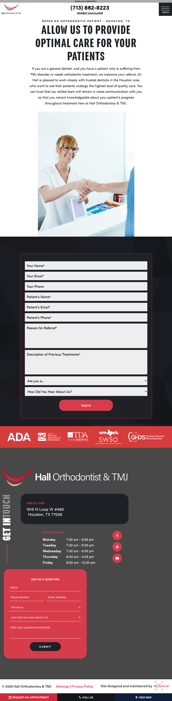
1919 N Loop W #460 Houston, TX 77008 (45, 509)
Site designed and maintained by (133, 686)
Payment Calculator (90, 13)
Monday (49, 539)
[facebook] (117, 535)
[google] (117, 546)
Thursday (50, 556)
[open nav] (165, 9)
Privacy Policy (82, 686)
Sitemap (62, 686)
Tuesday (49, 545)
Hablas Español (86, 1)
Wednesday (52, 550)
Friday (48, 562)
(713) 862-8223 (89, 7)
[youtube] (117, 558)
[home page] (11, 9)
